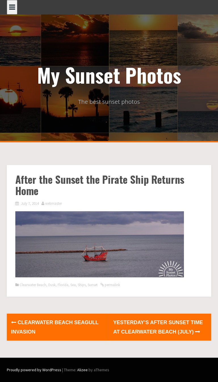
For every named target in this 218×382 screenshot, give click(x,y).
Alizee (82, 369)
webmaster (53, 203)
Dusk (52, 284)
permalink (112, 284)
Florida (63, 284)
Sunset (93, 284)
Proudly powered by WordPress (34, 369)
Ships (82, 284)
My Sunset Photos (109, 74)
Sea (73, 284)
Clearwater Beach (33, 284)
